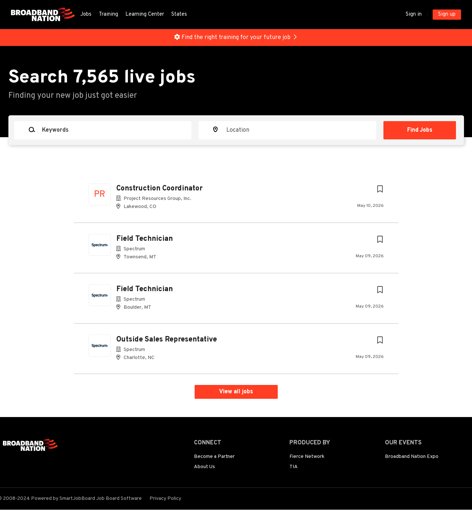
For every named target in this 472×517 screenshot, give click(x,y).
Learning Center (144, 14)
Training (108, 14)
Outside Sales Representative (166, 339)
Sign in (414, 14)
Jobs (85, 14)
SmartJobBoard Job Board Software (100, 498)
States (179, 14)
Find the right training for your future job (236, 37)
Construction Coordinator (159, 188)
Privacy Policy (165, 498)
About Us (204, 467)
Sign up (447, 14)
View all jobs (236, 392)
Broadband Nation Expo (411, 457)
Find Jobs (419, 130)
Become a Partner (214, 457)
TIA (293, 467)
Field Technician (144, 239)
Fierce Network (306, 457)
